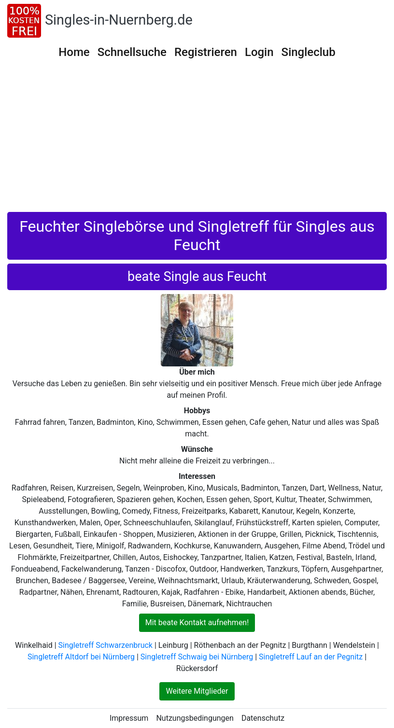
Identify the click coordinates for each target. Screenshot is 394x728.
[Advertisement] (197, 139)
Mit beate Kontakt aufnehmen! (197, 622)
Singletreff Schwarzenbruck (105, 645)
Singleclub (308, 52)
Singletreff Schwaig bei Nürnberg (197, 656)
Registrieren (205, 52)
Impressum (129, 718)
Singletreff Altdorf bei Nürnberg (81, 656)
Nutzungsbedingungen (194, 718)
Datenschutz (262, 718)
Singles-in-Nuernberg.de (119, 20)
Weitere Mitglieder (197, 691)
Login (259, 52)
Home (73, 52)
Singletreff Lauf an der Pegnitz (311, 656)
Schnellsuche (132, 52)
